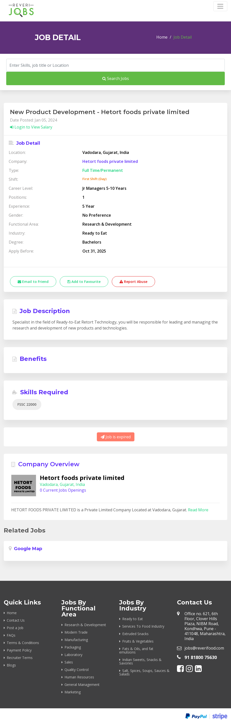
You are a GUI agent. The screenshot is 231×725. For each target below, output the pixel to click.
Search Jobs (115, 78)
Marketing (72, 692)
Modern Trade (76, 632)
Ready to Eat (132, 618)
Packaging (72, 647)
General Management (82, 684)
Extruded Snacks (135, 633)
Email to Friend (33, 281)
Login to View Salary (31, 127)
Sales (68, 662)
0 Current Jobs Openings (63, 490)
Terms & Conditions (23, 642)
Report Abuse (133, 281)
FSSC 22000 (26, 404)
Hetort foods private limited (110, 161)
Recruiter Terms (20, 657)
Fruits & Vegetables (138, 641)
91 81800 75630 (200, 657)
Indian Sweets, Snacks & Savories (140, 661)
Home (162, 37)
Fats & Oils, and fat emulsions (136, 650)
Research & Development (85, 624)
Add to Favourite (84, 281)
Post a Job (15, 627)
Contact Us (16, 620)
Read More (198, 510)
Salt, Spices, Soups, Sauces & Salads (144, 672)
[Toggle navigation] (220, 6)
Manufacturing (76, 639)
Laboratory (73, 654)
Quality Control (76, 669)
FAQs (11, 635)
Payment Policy (19, 650)
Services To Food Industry (143, 626)
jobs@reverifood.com (204, 648)
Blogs (11, 665)
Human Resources (79, 677)
